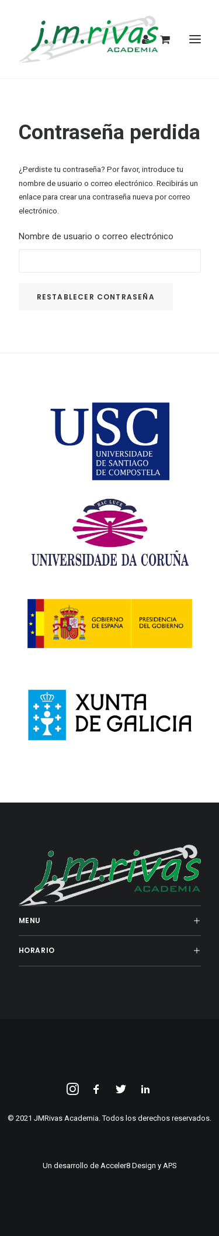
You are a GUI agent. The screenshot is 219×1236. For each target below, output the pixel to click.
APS (170, 1165)
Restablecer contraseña (96, 297)
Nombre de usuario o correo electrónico (96, 236)
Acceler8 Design (128, 1165)
